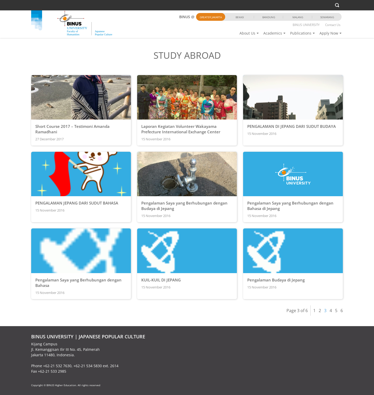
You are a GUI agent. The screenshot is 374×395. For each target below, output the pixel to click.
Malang (297, 17)
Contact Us (332, 25)
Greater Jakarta (211, 17)
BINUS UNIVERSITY (306, 25)
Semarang (327, 17)
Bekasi (240, 17)
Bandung (268, 17)
